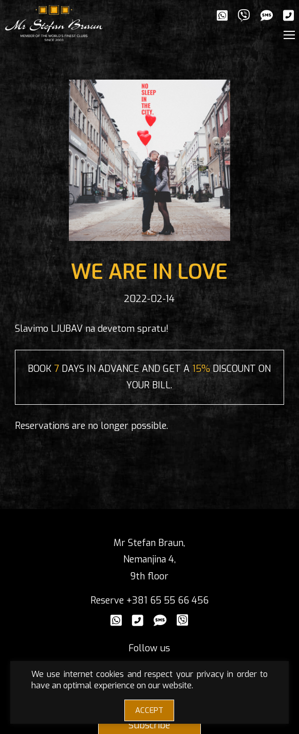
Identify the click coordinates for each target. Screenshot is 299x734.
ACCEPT (149, 710)
